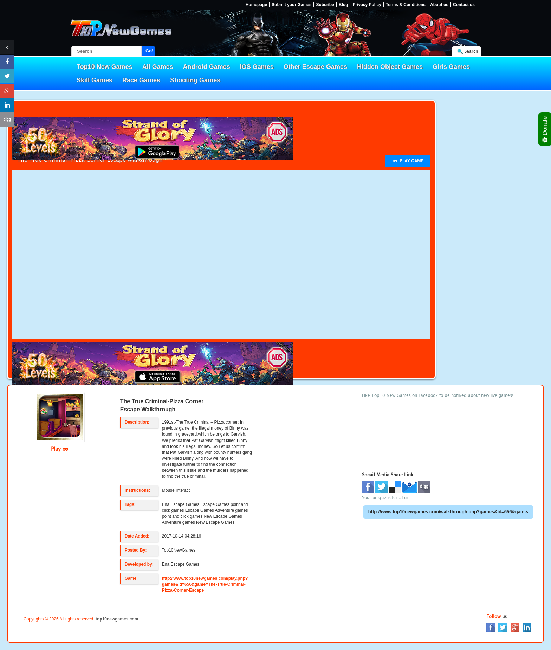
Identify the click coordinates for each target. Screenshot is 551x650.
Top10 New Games (104, 66)
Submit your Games (291, 4)
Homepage (256, 4)
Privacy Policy (366, 4)
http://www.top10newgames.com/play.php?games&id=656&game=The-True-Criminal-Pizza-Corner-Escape (205, 584)
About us (439, 4)
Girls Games (451, 66)
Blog (343, 4)
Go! (149, 50)
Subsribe (325, 4)
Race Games (141, 80)
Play (59, 448)
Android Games (206, 66)
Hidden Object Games (390, 66)
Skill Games (94, 80)
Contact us (464, 4)
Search (471, 51)
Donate (545, 129)
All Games (157, 66)
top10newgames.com (117, 619)
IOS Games (257, 66)
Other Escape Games (315, 66)
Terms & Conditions (406, 4)
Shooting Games (195, 80)
